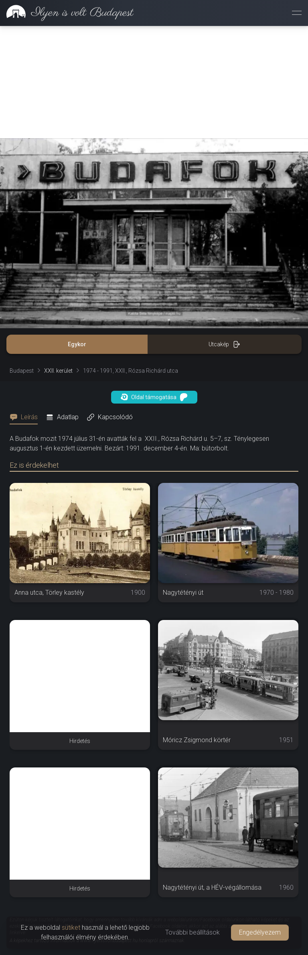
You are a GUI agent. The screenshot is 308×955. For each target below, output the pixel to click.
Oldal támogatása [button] (154, 397)
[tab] (26, 417)
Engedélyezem (260, 932)
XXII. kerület (58, 370)
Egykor (77, 344)
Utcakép (224, 344)
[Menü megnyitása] (297, 13)
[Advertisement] (154, 82)
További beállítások (192, 932)
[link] (67, 12)
